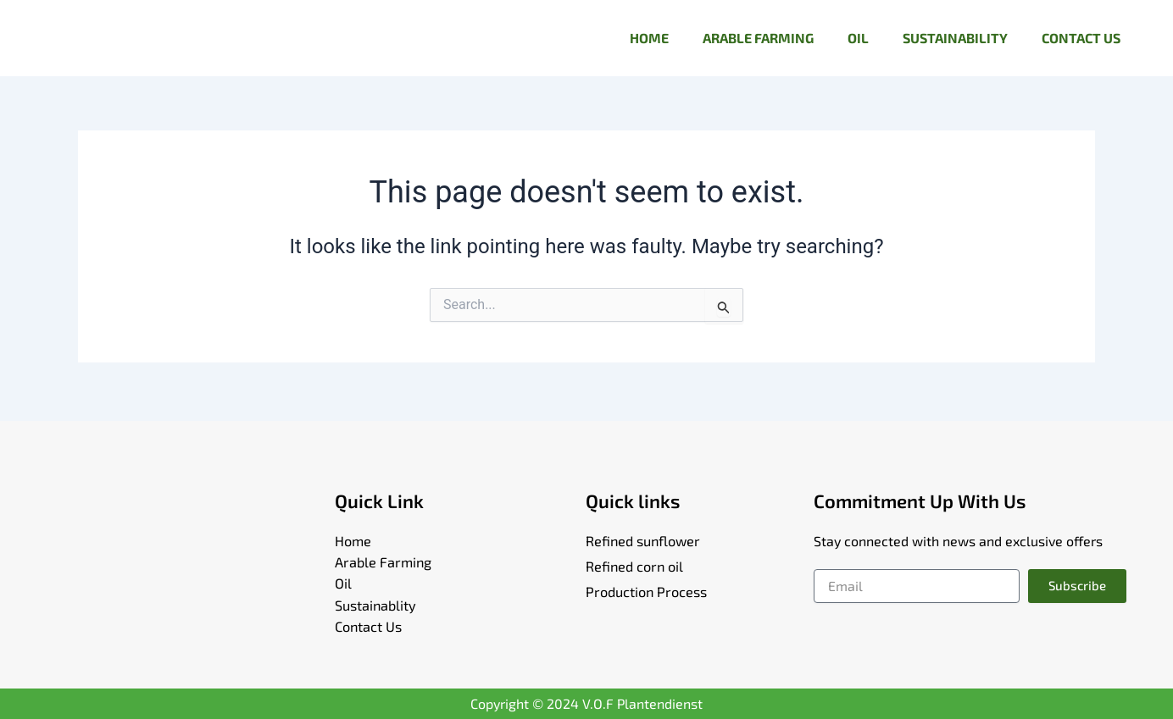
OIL (858, 38)
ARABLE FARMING (758, 38)
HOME (649, 38)
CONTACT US (1081, 38)
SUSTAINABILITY (955, 38)
